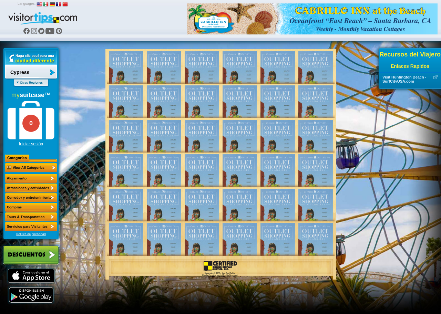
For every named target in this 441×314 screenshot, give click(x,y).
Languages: (26, 4)
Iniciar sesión (31, 144)
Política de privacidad (31, 234)
